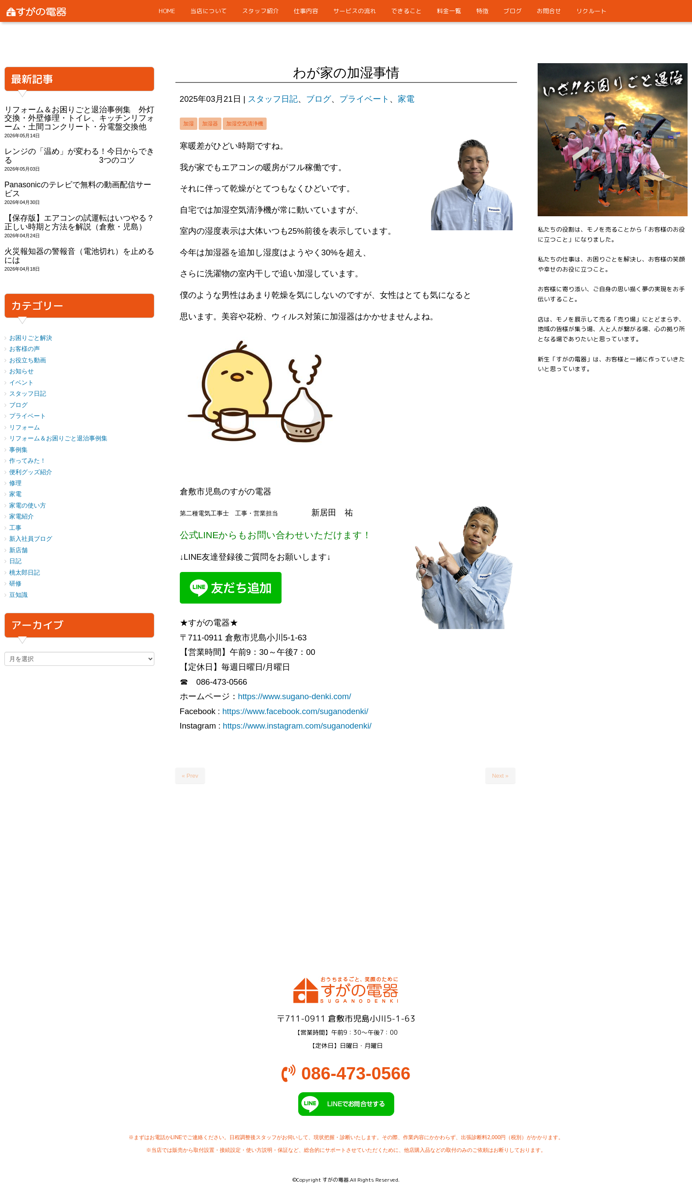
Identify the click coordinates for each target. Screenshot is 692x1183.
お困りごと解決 (30, 338)
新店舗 (18, 550)
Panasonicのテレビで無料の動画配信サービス (77, 188)
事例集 (18, 450)
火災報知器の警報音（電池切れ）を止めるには (79, 255)
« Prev (190, 775)
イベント (21, 382)
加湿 (188, 124)
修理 (15, 483)
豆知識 (18, 595)
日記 (15, 561)
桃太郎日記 (24, 572)
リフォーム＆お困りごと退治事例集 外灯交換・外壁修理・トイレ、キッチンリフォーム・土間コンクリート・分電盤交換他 (79, 118)
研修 (15, 583)
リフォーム (24, 427)
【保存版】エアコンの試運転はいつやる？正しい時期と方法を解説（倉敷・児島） (79, 222)
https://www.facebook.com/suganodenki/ (295, 711)
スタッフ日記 (273, 99)
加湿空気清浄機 (244, 124)
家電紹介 (21, 516)
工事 (15, 528)
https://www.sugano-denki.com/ (294, 696)
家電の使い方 (27, 505)
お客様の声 (24, 349)
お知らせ (21, 371)
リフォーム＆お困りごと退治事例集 (58, 438)
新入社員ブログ (30, 539)
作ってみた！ (27, 460)
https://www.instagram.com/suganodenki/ (297, 725)
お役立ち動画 (27, 360)
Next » (500, 775)
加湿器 (210, 124)
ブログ (318, 99)
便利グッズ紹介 (30, 472)
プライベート (364, 99)
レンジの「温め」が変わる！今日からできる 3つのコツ (79, 155)
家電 (406, 99)
